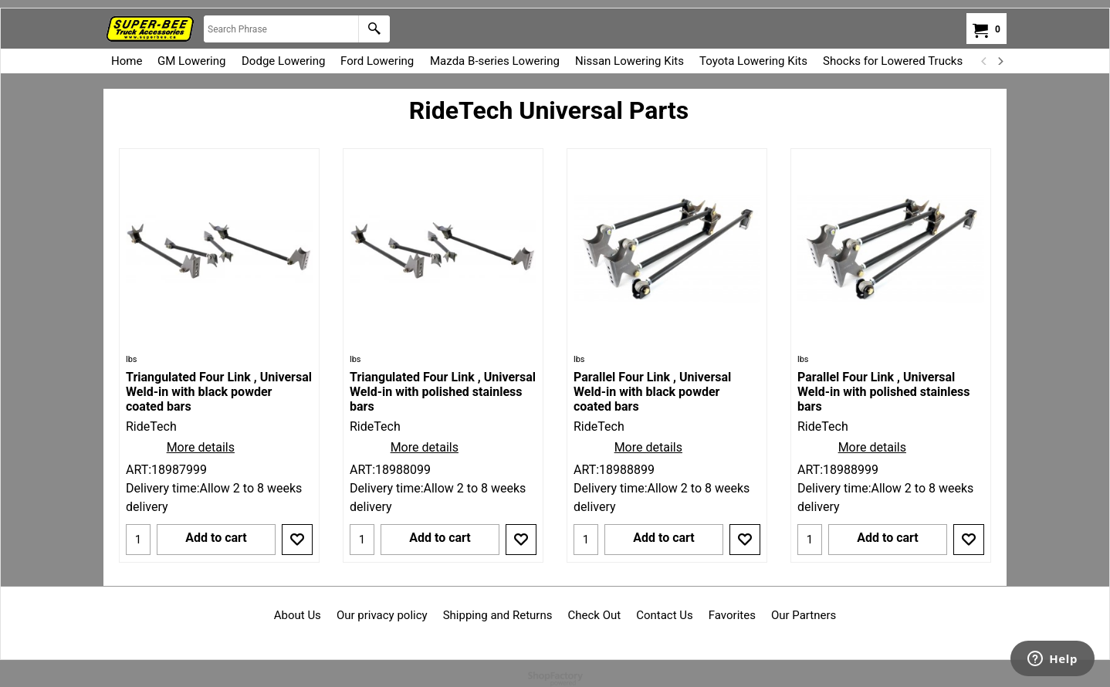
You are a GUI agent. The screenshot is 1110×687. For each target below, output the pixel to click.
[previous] (984, 61)
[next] (1000, 61)
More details (201, 447)
